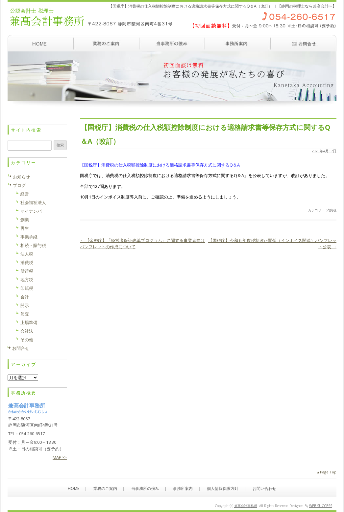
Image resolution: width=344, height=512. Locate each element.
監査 (24, 314)
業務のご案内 (106, 43)
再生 (24, 228)
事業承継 (28, 237)
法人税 (26, 254)
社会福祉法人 (33, 202)
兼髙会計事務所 (245, 505)
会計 (24, 297)
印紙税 (26, 288)
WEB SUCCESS (320, 505)
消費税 (331, 210)
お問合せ (20, 348)
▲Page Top (326, 471)
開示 (24, 305)
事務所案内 (238, 43)
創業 (24, 220)
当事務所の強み (172, 43)
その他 (26, 340)
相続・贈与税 (33, 245)
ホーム (40, 43)
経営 (24, 194)
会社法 (26, 331)
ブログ (19, 185)
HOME (73, 488)
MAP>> (60, 457)
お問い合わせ (303, 43)
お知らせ (21, 177)
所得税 (26, 271)
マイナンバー (33, 211)
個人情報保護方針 (222, 488)
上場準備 (28, 322)
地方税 (26, 280)
